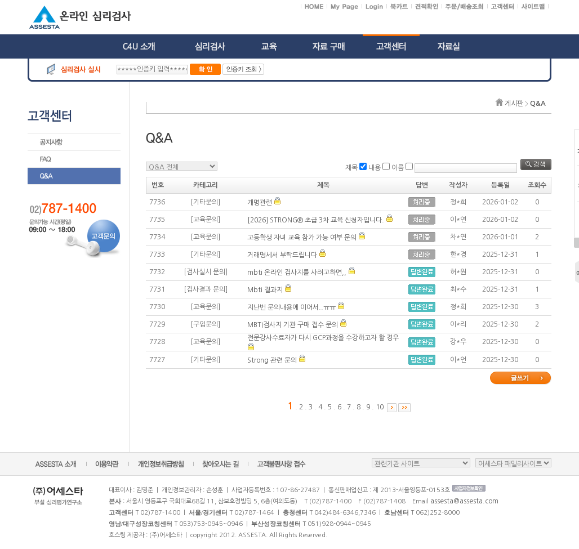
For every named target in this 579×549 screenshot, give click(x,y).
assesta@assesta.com (464, 501)
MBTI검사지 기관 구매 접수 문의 (292, 325)
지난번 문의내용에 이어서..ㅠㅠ (291, 307)
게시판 (514, 103)
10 (380, 407)
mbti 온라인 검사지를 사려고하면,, (296, 272)
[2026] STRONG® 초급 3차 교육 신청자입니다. (315, 220)
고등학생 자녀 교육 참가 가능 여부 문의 (302, 237)
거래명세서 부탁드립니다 (282, 255)
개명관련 (259, 202)
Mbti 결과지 (265, 290)
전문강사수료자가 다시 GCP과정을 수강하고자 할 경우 (323, 337)
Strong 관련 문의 (272, 360)
